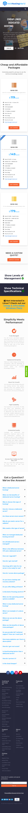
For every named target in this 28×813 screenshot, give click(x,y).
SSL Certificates (5, 705)
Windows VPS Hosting (5, 711)
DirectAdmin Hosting (6, 700)
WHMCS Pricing (19, 706)
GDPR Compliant (19, 747)
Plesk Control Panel (20, 702)
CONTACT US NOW (14, 259)
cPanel (17, 697)
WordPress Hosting (6, 703)
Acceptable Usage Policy (6, 765)
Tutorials (4, 734)
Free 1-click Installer (20, 688)
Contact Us (18, 745)
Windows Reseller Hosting (6, 697)
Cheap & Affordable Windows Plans (14, 306)
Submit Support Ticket (5, 743)
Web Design (4, 724)
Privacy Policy (5, 768)
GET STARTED (14, 127)
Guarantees (19, 736)
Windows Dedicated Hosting (6, 718)
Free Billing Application (18, 691)
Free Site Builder (19, 685)
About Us (18, 734)
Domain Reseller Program (19, 694)
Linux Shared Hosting (7, 687)
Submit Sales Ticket (6, 740)
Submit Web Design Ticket (6, 749)
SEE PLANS (21, 48)
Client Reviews (19, 743)
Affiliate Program (5, 726)
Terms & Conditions (6, 770)
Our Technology (19, 738)
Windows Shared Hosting (6, 690)
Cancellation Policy (6, 762)
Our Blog (18, 740)
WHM (17, 699)
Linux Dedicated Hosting (5, 715)
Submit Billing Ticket (6, 746)
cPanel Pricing (19, 704)
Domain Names (5, 722)
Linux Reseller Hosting (5, 694)
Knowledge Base (6, 736)
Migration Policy (5, 758)
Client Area (4, 738)
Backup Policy (5, 760)
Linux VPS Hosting (6, 707)
